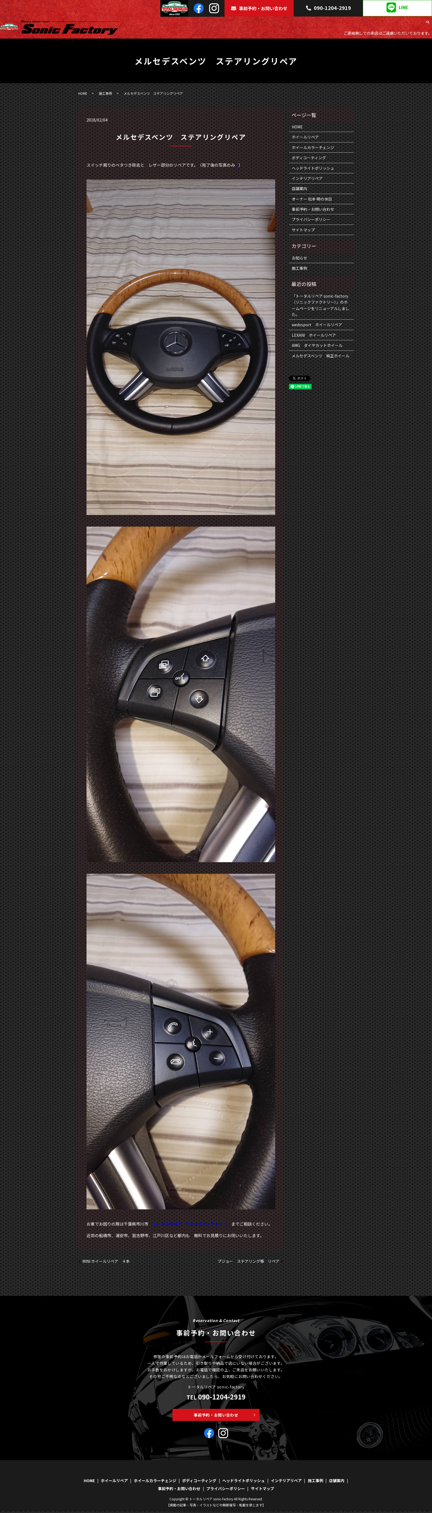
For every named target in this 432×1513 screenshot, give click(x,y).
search (428, 24)
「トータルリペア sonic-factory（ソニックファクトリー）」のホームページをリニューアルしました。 (320, 305)
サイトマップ (303, 230)
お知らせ (299, 258)
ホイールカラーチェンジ (243, 23)
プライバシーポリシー (311, 219)
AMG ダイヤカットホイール (317, 345)
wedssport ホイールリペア (317, 324)
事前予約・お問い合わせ (259, 8)
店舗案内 (414, 23)
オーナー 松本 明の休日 (312, 199)
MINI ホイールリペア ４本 (106, 1261)
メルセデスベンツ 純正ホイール (320, 355)
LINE (397, 7)
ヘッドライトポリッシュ (327, 23)
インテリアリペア (367, 23)
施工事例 (395, 23)
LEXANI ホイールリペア (314, 335)
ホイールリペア (204, 23)
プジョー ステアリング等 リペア (248, 1261)
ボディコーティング (285, 23)
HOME (181, 23)
